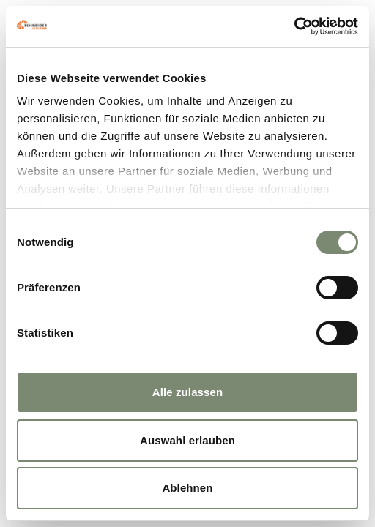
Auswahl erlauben (187, 440)
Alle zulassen (187, 392)
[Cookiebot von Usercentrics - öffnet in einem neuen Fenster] (294, 26)
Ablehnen (187, 488)
